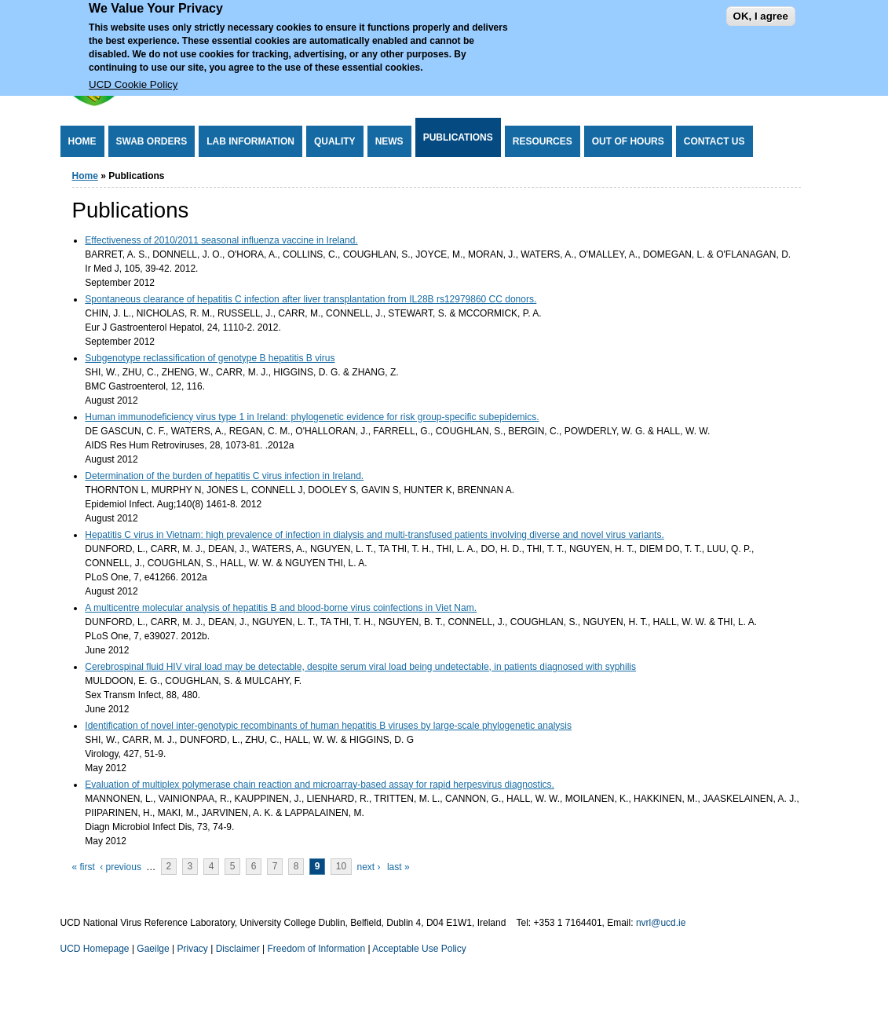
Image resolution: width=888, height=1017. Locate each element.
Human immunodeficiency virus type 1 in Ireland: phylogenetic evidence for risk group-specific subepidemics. (312, 417)
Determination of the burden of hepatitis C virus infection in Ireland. (224, 475)
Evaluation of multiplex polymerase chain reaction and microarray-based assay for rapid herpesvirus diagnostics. (319, 784)
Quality (335, 141)
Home (82, 141)
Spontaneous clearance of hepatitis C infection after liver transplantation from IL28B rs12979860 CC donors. (310, 299)
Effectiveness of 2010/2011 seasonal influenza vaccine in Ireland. (221, 240)
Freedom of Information (316, 948)
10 (341, 867)
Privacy (192, 948)
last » (398, 867)
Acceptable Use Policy (419, 948)
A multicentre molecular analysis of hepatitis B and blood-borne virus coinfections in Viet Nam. (281, 607)
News (389, 141)
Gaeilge (153, 948)
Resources (542, 141)
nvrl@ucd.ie (661, 922)
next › (369, 867)
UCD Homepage (95, 948)
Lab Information (250, 141)
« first (83, 867)
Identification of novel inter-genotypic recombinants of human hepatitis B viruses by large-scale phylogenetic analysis (328, 725)
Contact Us (714, 141)
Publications (458, 137)
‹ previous (120, 867)
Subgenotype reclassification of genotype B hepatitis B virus (209, 358)
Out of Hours (628, 141)
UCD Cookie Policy (133, 77)
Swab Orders (152, 141)
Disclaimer (238, 948)
